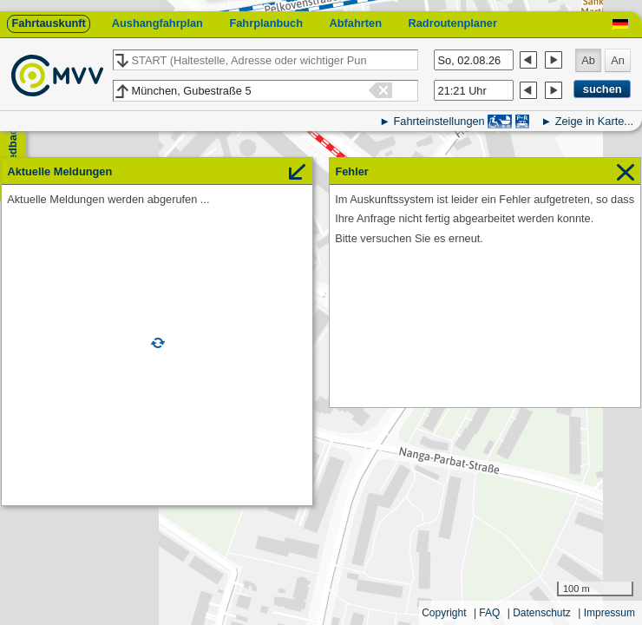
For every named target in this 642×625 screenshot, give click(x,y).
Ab (588, 60)
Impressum (609, 613)
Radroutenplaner (452, 23)
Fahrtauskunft (48, 23)
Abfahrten (356, 23)
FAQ (489, 613)
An (618, 60)
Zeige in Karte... (594, 121)
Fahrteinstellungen (438, 121)
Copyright (444, 613)
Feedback (12, 148)
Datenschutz (542, 613)
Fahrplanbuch (266, 23)
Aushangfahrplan (157, 23)
